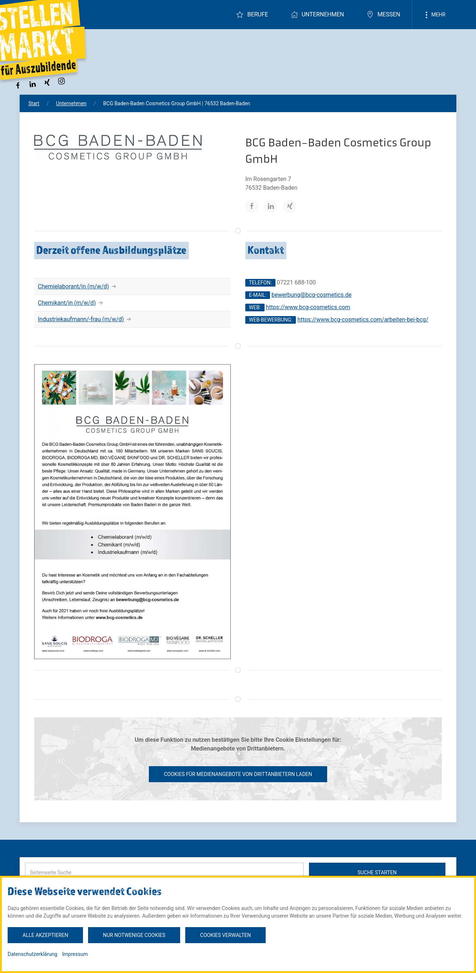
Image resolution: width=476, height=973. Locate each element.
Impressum (75, 954)
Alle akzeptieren (45, 935)
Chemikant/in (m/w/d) (67, 302)
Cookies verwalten (225, 935)
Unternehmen (317, 14)
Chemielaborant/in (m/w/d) (73, 286)
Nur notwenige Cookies (134, 935)
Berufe (252, 14)
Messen (383, 14)
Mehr (434, 15)
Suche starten (377, 872)
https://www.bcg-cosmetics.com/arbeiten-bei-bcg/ (362, 319)
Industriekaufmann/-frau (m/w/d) (81, 319)
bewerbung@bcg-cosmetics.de (311, 294)
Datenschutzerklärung (32, 954)
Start (33, 103)
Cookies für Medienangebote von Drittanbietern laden (238, 774)
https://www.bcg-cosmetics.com (308, 307)
